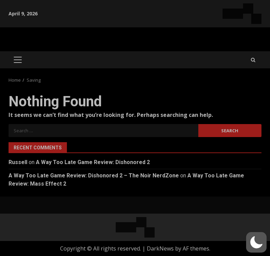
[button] (256, 242)
